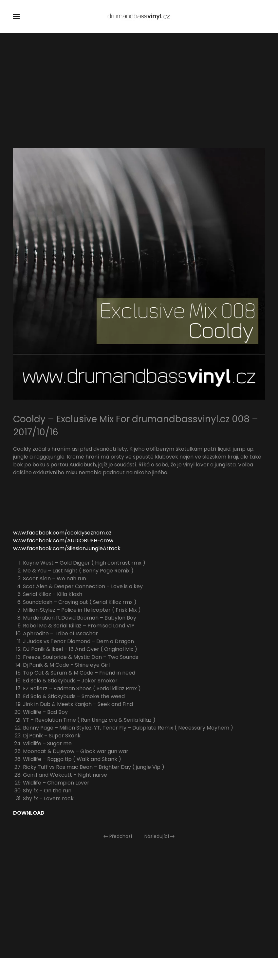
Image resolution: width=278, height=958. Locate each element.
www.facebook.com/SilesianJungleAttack (66, 548)
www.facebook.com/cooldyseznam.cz (62, 532)
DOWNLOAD (29, 813)
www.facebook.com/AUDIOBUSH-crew (63, 540)
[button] (16, 16)
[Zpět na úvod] (139, 16)
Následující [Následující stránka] (159, 836)
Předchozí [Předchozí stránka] (117, 836)
